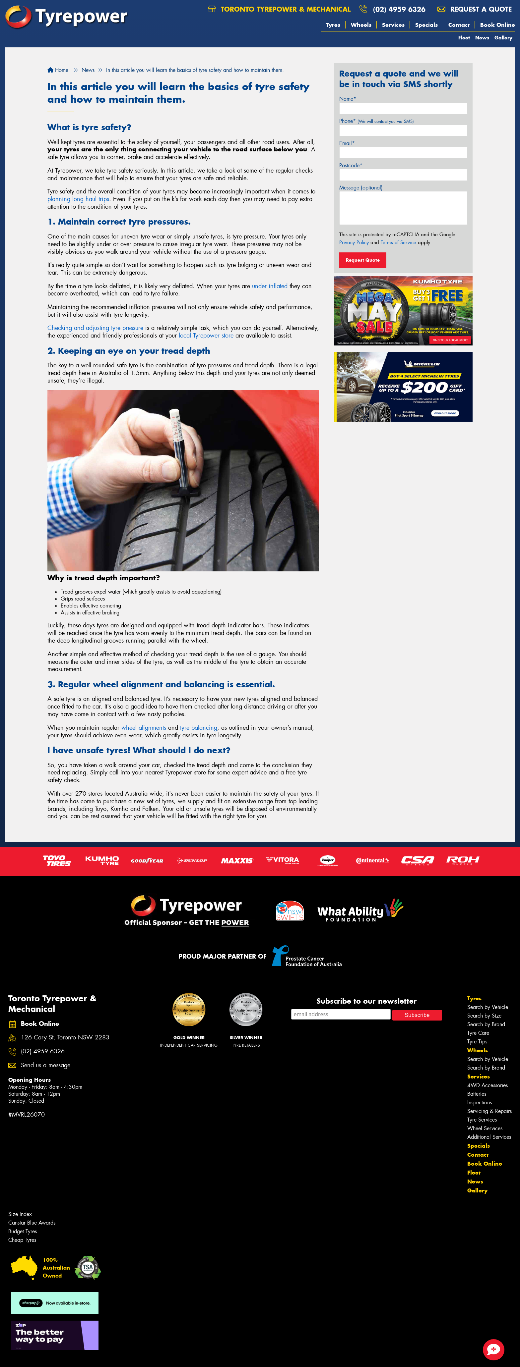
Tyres (333, 24)
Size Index (20, 1214)
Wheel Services (484, 1128)
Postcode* (350, 165)
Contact (459, 24)
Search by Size (484, 1015)
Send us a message (45, 1065)
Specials (426, 24)
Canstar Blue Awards (31, 1222)
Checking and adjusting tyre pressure (95, 328)
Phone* (376, 121)
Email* (347, 143)
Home (57, 70)
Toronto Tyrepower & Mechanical (279, 9)
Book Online (497, 24)
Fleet (464, 37)
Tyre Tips (477, 1041)
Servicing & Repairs (489, 1111)
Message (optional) (361, 187)
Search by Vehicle (487, 1007)
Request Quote (363, 260)
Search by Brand (486, 1024)
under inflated (270, 286)
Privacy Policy (354, 242)
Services (393, 24)
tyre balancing (198, 728)
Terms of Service (398, 242)
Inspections (479, 1102)
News (482, 37)
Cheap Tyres (22, 1239)
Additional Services (489, 1136)
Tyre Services (482, 1119)
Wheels (361, 24)
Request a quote (474, 9)
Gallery (503, 37)
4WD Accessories (487, 1085)
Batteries (476, 1093)
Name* (347, 98)
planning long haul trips (78, 199)
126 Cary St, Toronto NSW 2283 (65, 1037)
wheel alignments (143, 728)
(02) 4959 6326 (399, 9)
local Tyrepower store (206, 336)
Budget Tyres (22, 1231)
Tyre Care (478, 1032)
